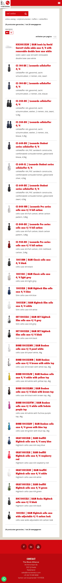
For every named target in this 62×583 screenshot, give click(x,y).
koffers (34, 19)
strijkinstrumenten (24, 19)
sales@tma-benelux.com (31, 572)
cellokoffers (43, 19)
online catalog (10, 19)
